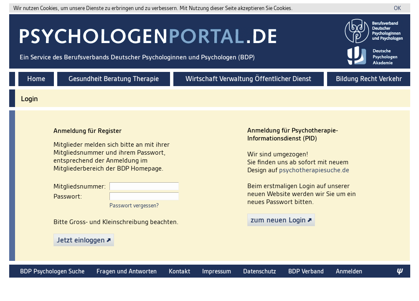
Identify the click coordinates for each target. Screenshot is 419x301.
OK (397, 8)
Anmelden (349, 271)
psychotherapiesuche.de (314, 170)
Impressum (216, 271)
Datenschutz (259, 271)
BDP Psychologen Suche (52, 271)
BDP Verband (306, 271)
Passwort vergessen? (134, 205)
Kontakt (179, 271)
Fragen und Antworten (126, 271)
